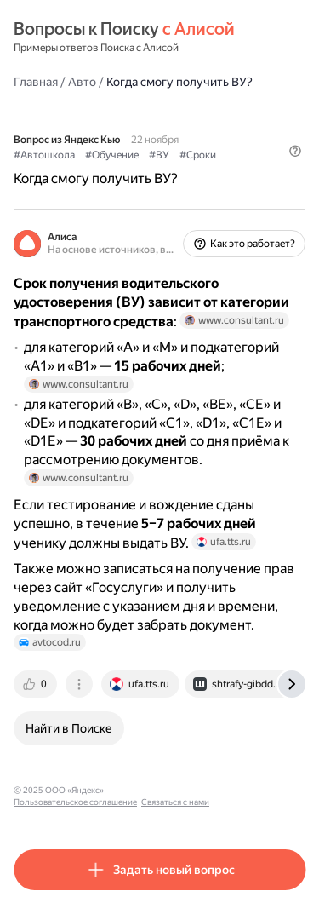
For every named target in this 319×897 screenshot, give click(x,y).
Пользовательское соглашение (75, 802)
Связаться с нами (175, 802)
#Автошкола (44, 155)
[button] (295, 151)
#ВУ (159, 155)
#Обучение (112, 155)
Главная (36, 82)
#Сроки (197, 155)
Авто (82, 82)
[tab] (37, 684)
